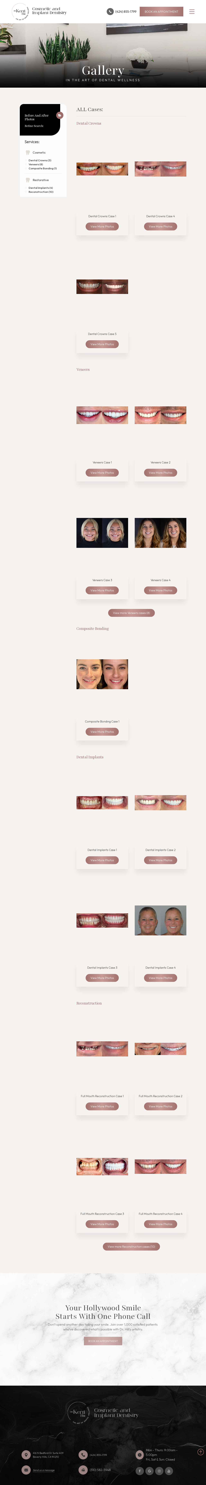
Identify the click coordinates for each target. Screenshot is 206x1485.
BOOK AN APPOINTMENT (161, 12)
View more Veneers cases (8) (131, 613)
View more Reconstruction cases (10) (131, 1246)
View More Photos (102, 226)
